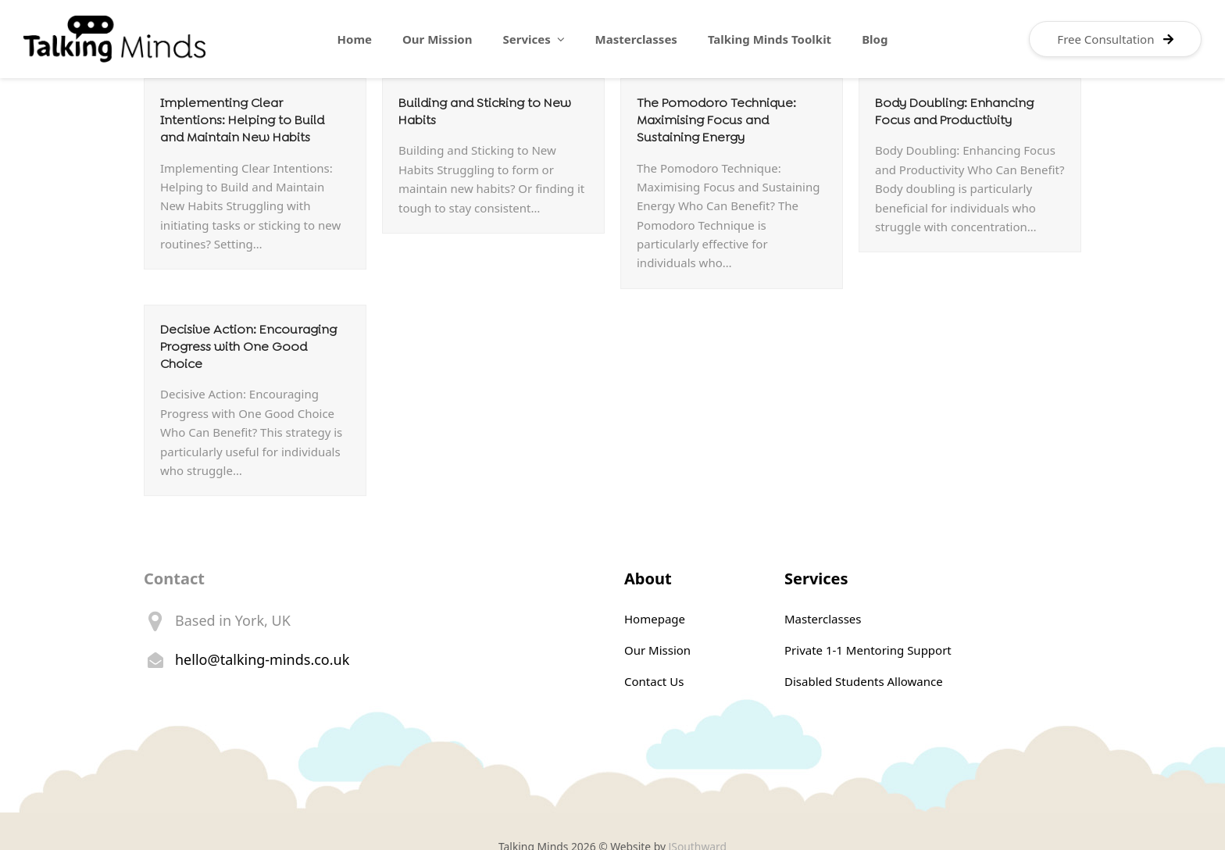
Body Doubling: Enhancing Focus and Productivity (954, 111)
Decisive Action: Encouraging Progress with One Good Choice (248, 346)
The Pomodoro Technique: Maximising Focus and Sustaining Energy (716, 120)
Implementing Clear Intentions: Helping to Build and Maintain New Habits (242, 120)
